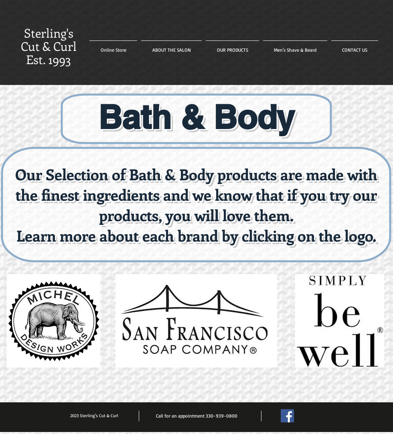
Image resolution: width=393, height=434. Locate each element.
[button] (232, 46)
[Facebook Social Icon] (287, 415)
